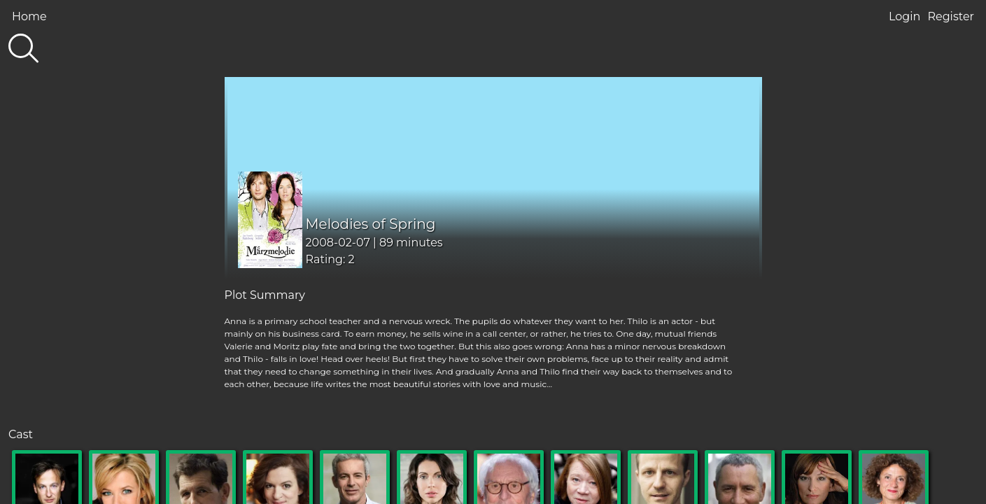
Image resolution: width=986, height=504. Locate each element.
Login (904, 16)
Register (950, 16)
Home (29, 16)
